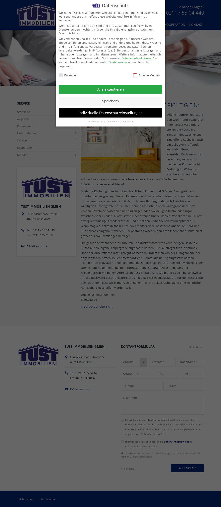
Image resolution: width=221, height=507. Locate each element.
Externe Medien (146, 71)
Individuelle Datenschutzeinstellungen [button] (111, 109)
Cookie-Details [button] (95, 118)
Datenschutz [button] (112, 118)
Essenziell (68, 71)
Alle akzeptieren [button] (110, 85)
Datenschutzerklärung (136, 54)
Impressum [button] (127, 118)
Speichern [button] (110, 97)
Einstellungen (118, 58)
